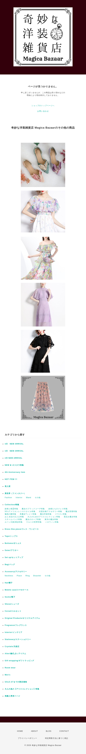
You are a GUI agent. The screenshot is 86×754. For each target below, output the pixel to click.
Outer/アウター (11, 550)
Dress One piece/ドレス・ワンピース (22, 529)
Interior (19, 498)
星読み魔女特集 (70, 517)
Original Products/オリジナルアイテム (22, 618)
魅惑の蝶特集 (10, 514)
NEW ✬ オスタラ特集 (14, 465)
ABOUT (34, 731)
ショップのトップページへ (43, 106)
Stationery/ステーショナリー (18, 639)
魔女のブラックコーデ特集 (33, 509)
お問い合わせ (43, 111)
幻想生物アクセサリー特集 (50, 511)
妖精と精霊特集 (11, 509)
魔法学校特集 (46, 514)
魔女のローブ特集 (33, 519)
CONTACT (64, 731)
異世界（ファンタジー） (15, 493)
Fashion (8, 498)
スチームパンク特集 (13, 519)
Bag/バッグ (10, 564)
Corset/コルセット (13, 611)
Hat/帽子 (9, 583)
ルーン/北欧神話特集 (14, 522)
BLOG (48, 731)
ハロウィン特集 (52, 522)
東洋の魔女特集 (51, 519)
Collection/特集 (12, 505)
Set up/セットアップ (14, 557)
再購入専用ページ (12, 696)
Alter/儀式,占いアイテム (15, 654)
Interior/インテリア (13, 632)
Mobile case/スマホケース (17, 590)
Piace (19, 576)
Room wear (10, 668)
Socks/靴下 (10, 597)
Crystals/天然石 (12, 646)
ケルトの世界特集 (34, 522)
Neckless (9, 576)
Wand (28, 498)
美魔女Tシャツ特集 (28, 514)
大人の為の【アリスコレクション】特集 (22, 689)
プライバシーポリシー (27, 738)
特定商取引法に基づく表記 (56, 738)
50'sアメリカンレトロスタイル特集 (20, 511)
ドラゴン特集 (61, 514)
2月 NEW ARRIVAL (13, 458)
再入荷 (7, 486)
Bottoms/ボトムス (13, 543)
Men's (7, 675)
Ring (27, 576)
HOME (20, 731)
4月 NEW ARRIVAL (14, 444)
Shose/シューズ (12, 604)
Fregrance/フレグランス (16, 625)
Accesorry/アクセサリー (16, 572)
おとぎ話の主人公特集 (14, 517)
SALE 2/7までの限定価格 (16, 682)
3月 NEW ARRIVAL (14, 451)
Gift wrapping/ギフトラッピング (19, 661)
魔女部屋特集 (71, 511)
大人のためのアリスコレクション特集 (43, 517)
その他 (37, 498)
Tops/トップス (11, 536)
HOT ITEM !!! (11, 479)
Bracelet (37, 576)
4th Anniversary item (15, 472)
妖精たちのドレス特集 (58, 509)
